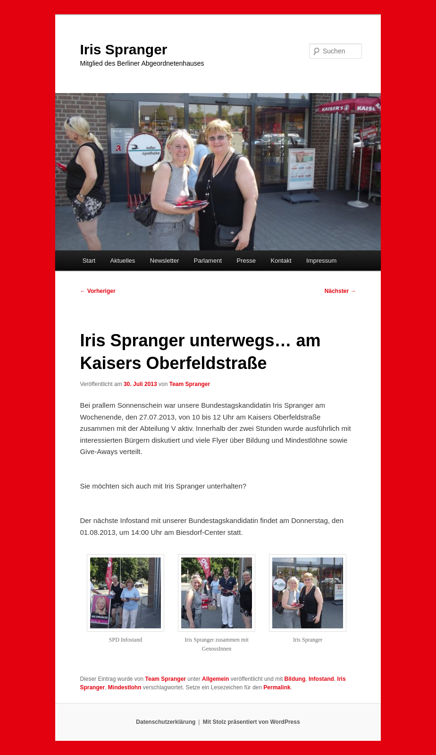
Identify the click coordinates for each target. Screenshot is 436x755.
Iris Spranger (123, 49)
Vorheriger (97, 291)
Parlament (208, 260)
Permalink (276, 687)
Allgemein (215, 679)
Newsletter (164, 260)
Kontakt (280, 260)
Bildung (295, 679)
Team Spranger (189, 384)
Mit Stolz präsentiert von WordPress (251, 722)
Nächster (340, 291)
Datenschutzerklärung (165, 722)
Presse (246, 260)
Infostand (321, 679)
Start (89, 260)
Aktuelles (122, 260)
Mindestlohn (125, 687)
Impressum (321, 260)
